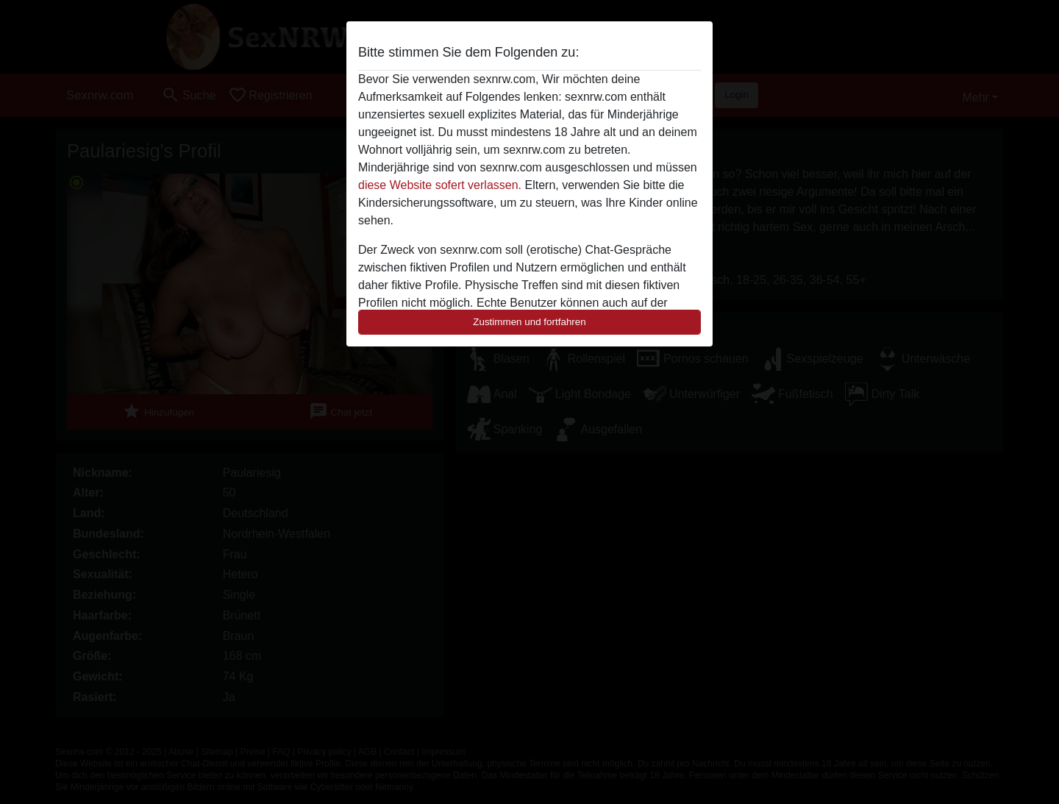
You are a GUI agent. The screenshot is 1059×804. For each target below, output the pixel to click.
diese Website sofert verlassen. (439, 185)
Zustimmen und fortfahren (529, 321)
